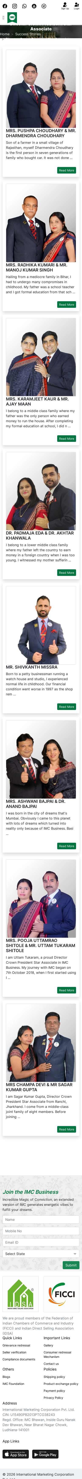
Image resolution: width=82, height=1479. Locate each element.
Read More (66, 170)
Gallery (48, 1345)
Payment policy (54, 1390)
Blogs (6, 1377)
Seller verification (14, 1352)
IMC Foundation (13, 1383)
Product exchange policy (61, 1383)
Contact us (51, 1363)
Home (5, 34)
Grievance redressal (16, 1345)
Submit (71, 1265)
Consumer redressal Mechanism (57, 1354)
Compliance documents (19, 1359)
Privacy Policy (53, 1397)
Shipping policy (54, 1377)
